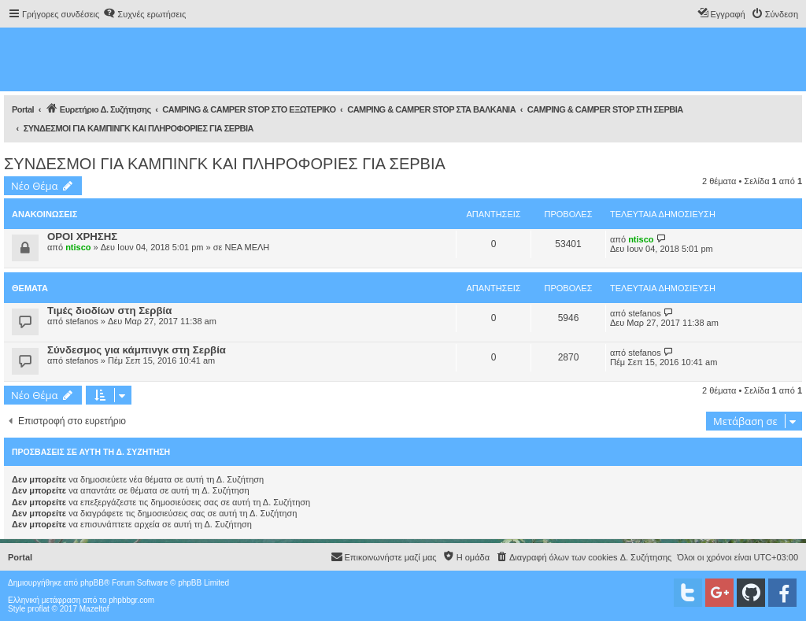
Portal (23, 109)
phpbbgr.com (131, 600)
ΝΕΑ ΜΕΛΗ (246, 247)
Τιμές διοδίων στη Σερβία (109, 310)
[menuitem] (144, 14)
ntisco (78, 247)
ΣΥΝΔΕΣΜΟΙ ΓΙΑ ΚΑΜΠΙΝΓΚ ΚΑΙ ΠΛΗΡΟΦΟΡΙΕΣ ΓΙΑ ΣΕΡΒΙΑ (225, 163)
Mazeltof (94, 608)
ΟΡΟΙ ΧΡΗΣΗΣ (82, 236)
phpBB (92, 582)
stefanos (81, 321)
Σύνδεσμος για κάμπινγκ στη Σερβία (136, 350)
